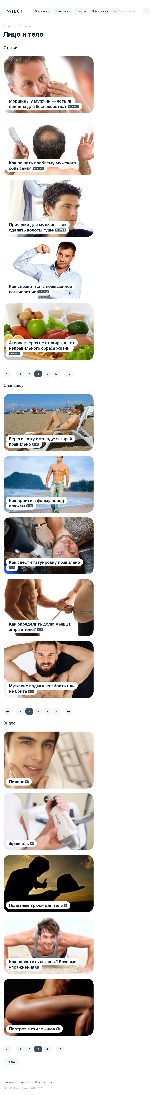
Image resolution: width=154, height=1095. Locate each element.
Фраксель (20, 843)
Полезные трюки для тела (36, 905)
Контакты (25, 1082)
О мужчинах (42, 11)
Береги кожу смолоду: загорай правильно (41, 441)
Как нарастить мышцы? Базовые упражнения (43, 964)
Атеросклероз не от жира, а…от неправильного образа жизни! (42, 350)
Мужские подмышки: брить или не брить (46, 688)
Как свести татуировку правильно (45, 562)
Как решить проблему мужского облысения (43, 165)
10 (56, 373)
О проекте (10, 1082)
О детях (81, 11)
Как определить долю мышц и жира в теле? (49, 626)
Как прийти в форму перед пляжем (46, 500)
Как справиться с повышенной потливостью (41, 289)
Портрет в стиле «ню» (33, 1028)
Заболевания (100, 11)
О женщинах (63, 11)
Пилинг (17, 781)
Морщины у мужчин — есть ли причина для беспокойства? (41, 103)
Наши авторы (43, 1082)
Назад (11, 1061)
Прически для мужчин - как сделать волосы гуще (47, 227)
